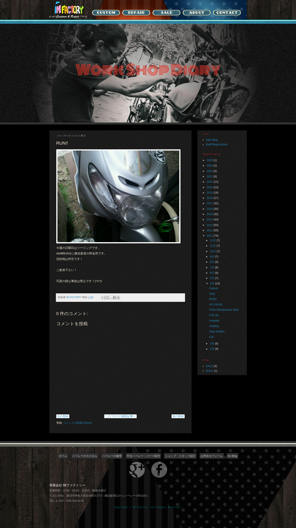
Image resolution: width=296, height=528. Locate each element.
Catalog (214, 326)
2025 (210, 160)
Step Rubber (217, 331)
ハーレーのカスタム (84, 455)
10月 (213, 251)
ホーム (63, 455)
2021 (210, 181)
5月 (212, 278)
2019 (210, 192)
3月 (212, 343)
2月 (212, 348)
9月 (212, 256)
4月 (212, 283)
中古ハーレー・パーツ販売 (143, 455)
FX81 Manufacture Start (224, 309)
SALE (209, 366)
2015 (210, 214)
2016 (210, 208)
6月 (212, 272)
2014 (210, 219)
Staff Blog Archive (216, 144)
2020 (210, 187)
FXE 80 (213, 315)
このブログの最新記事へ (120, 416)
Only (212, 293)
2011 (210, 235)
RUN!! (213, 299)
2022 (210, 176)
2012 (210, 230)
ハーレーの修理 (112, 455)
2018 (210, 198)
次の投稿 (62, 416)
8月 (212, 262)
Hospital (214, 320)
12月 (213, 240)
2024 (210, 165)
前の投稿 (178, 416)
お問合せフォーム (212, 455)
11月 (213, 245)
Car (211, 336)
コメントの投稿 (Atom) (77, 422)
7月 (212, 267)
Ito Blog (232, 455)
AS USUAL (216, 304)
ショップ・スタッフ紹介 (180, 455)
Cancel (213, 288)
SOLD (209, 370)
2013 (210, 225)
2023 (210, 171)
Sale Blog (212, 139)
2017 (210, 203)
